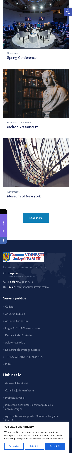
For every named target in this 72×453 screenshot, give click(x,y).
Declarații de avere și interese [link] (22, 349)
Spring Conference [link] (21, 57)
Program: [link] (13, 273)
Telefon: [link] (20, 281)
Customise (14, 446)
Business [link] (12, 122)
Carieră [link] (9, 306)
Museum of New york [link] (24, 196)
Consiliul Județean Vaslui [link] (19, 390)
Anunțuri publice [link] (15, 313)
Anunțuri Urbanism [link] (16, 321)
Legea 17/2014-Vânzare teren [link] (22, 328)
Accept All (55, 446)
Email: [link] (28, 287)
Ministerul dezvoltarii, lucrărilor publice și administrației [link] (29, 407)
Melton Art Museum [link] (23, 127)
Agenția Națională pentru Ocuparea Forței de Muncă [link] (32, 418)
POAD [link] (9, 364)
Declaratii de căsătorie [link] (18, 335)
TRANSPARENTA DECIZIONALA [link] (24, 356)
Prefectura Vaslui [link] (15, 397)
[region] (34, 437)
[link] (68, 12)
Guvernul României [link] (16, 383)
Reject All (34, 446)
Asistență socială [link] (15, 342)
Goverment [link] (13, 53)
